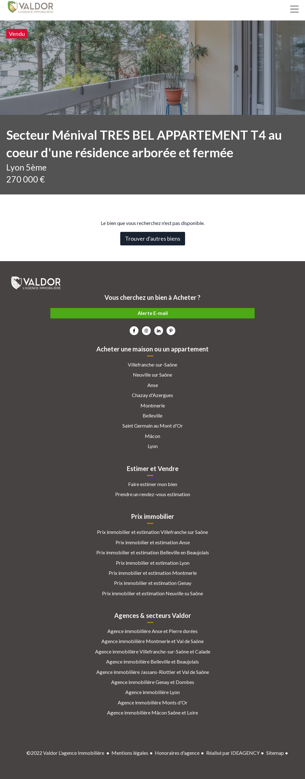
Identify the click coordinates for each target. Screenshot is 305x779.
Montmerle (152, 405)
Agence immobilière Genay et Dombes (152, 682)
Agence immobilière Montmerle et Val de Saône (152, 641)
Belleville (152, 415)
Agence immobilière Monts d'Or (153, 702)
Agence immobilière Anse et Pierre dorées (152, 631)
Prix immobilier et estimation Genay (152, 583)
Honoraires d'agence (177, 753)
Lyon (153, 446)
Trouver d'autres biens (152, 238)
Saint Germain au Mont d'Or (152, 426)
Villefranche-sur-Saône (152, 364)
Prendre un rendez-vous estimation (152, 494)
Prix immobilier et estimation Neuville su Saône (152, 593)
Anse (152, 385)
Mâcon (152, 436)
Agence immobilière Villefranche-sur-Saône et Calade (152, 651)
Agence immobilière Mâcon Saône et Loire (152, 712)
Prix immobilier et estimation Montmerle (153, 573)
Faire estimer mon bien (152, 484)
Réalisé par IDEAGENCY (233, 753)
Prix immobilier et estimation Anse (153, 542)
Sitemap (275, 753)
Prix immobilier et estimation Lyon (152, 563)
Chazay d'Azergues (152, 395)
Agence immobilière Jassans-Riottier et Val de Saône (152, 672)
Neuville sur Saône (152, 375)
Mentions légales (129, 753)
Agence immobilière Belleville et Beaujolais (152, 661)
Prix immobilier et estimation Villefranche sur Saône (152, 532)
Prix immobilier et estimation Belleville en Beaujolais (152, 552)
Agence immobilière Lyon (152, 692)
